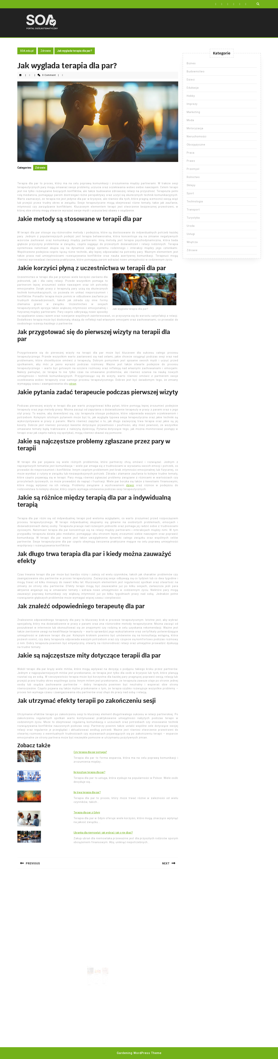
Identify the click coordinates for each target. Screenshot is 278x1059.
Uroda (191, 225)
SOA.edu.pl (27, 50)
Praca (190, 152)
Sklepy (191, 185)
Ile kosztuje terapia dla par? (89, 772)
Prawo (191, 160)
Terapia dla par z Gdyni (87, 812)
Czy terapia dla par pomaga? (90, 752)
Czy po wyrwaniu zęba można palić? (103, 972)
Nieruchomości (196, 136)
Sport (190, 193)
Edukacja (193, 87)
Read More (97, 978)
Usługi (191, 233)
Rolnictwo (193, 177)
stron (72, 383)
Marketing (193, 112)
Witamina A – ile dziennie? (97, 972)
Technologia (195, 201)
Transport (193, 209)
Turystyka (193, 217)
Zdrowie (46, 50)
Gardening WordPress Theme (139, 1053)
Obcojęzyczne (196, 144)
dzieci (130, 485)
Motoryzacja (195, 128)
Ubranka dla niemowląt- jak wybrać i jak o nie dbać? (103, 832)
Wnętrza (192, 242)
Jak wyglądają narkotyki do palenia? (91, 972)
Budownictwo (196, 71)
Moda (190, 120)
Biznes (191, 63)
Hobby (191, 95)
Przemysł (193, 168)
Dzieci (191, 79)
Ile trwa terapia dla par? (87, 792)
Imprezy (192, 103)
